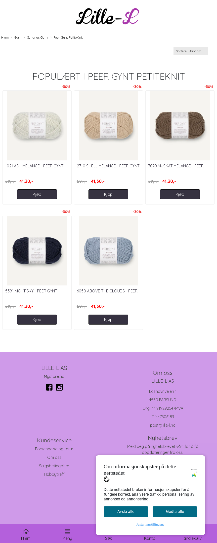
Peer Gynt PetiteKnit (66, 37)
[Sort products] (191, 51)
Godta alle (175, 511)
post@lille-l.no (162, 425)
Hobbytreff (54, 474)
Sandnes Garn (36, 37)
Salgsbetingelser (54, 465)
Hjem (5, 37)
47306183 (166, 416)
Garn (16, 37)
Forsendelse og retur (54, 448)
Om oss (54, 457)
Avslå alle (125, 511)
